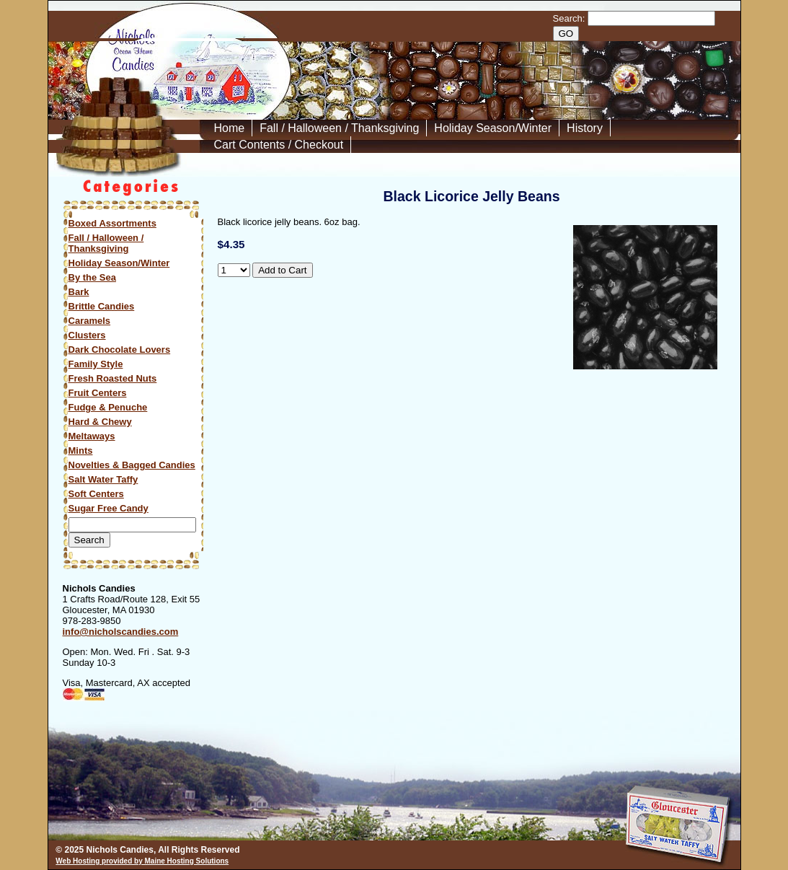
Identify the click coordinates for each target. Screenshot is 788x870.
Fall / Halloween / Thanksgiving (339, 128)
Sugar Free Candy (108, 508)
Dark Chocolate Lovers (119, 349)
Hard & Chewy (100, 421)
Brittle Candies (101, 306)
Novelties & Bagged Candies (131, 465)
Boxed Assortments (112, 223)
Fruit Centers (97, 392)
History (585, 128)
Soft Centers (96, 493)
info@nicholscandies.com (121, 631)
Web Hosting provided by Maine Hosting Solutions (142, 861)
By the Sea (92, 277)
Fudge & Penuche (108, 407)
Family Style (95, 364)
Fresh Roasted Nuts (112, 378)
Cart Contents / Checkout (279, 145)
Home (229, 128)
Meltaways (91, 436)
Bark (78, 291)
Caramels (89, 320)
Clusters (87, 335)
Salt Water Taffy (103, 479)
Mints (80, 450)
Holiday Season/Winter (493, 128)
